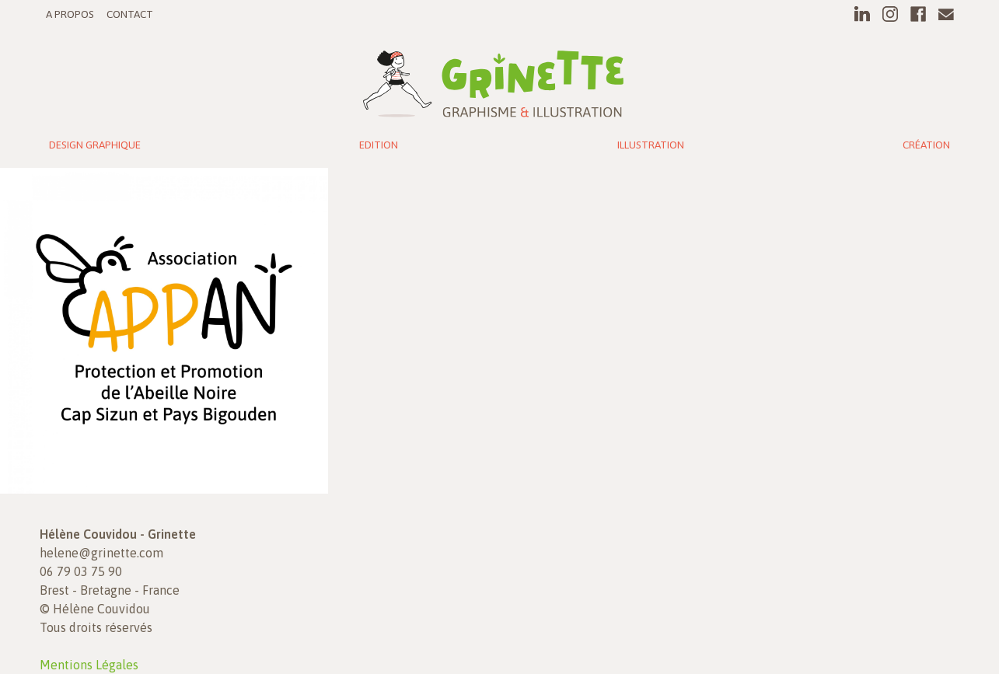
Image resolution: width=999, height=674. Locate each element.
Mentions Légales (89, 665)
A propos (70, 14)
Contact (130, 14)
